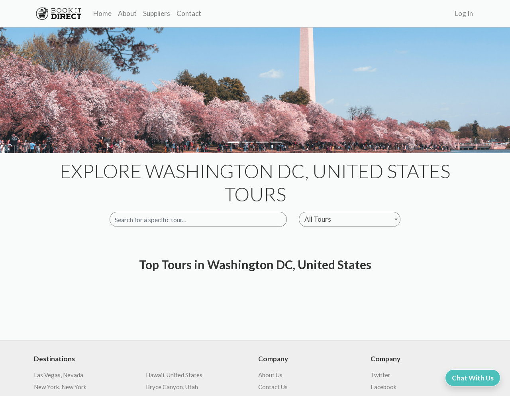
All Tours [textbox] (317, 219)
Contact (189, 13)
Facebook (383, 386)
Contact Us (273, 386)
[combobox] (349, 219)
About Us (270, 374)
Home (102, 13)
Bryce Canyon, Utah (172, 386)
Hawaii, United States (174, 374)
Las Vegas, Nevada (58, 374)
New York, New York (60, 386)
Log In (464, 13)
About (127, 13)
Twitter (380, 374)
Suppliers (156, 13)
